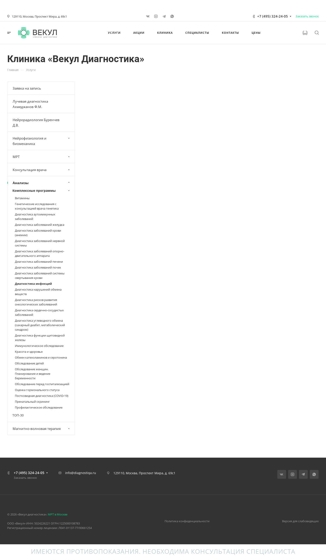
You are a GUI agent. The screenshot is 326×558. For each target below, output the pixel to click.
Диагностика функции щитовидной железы (40, 337)
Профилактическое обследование (38, 407)
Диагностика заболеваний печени (39, 262)
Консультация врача (42, 169)
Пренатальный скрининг (32, 402)
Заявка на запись (27, 88)
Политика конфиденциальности (187, 521)
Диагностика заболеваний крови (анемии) (38, 232)
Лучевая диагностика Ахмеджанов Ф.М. (30, 104)
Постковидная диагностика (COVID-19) (41, 396)
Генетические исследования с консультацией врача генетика (37, 206)
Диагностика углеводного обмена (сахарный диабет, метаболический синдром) (40, 325)
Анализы (42, 183)
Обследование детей (29, 363)
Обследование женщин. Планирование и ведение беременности (32, 373)
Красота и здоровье (29, 352)
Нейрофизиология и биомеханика (42, 141)
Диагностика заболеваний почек (38, 267)
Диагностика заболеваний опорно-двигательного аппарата (39, 253)
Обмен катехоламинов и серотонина (41, 357)
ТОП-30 (18, 415)
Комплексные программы (41, 190)
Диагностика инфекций (33, 284)
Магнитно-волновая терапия (42, 428)
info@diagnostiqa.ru (80, 473)
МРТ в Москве (57, 514)
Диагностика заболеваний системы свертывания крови (39, 275)
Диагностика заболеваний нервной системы (40, 243)
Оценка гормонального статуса (37, 390)
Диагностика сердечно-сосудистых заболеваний (39, 312)
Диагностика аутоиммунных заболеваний (35, 216)
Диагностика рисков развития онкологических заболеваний (36, 302)
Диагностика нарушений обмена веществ (38, 291)
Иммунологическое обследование (39, 346)
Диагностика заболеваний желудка (39, 225)
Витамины (22, 198)
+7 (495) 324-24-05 (272, 16)
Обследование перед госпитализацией (42, 384)
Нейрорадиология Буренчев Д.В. (36, 122)
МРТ (42, 156)
